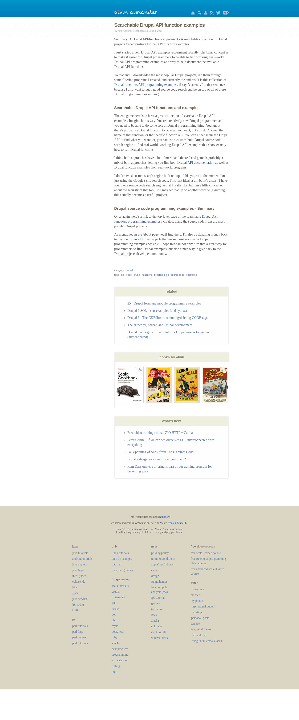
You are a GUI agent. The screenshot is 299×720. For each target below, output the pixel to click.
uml (114, 671)
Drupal (145, 239)
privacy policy (160, 553)
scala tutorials (120, 585)
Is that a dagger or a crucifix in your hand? (156, 459)
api (122, 274)
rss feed (195, 595)
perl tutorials (80, 626)
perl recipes (79, 637)
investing (196, 612)
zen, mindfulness (201, 629)
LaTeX (154, 614)
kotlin (75, 610)
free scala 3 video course (206, 553)
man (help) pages (122, 570)
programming (161, 274)
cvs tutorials (158, 632)
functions (147, 274)
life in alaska (198, 635)
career (155, 570)
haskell (116, 608)
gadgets (156, 603)
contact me (197, 589)
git (113, 603)
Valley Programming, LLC (174, 523)
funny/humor (159, 581)
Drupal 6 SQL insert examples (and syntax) (157, 311)
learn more (164, 516)
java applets (79, 564)
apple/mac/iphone (162, 564)
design (155, 575)
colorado (156, 626)
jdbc (75, 587)
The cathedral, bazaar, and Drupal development (159, 325)
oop (114, 614)
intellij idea (79, 575)
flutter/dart (118, 597)
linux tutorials (120, 553)
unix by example (122, 558)
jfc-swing (78, 604)
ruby (114, 637)
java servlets (80, 598)
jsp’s (75, 593)
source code (177, 274)
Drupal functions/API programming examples (145, 85)
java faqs (77, 570)
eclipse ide (78, 581)
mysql (115, 626)
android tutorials (82, 558)
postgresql (118, 631)
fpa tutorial (158, 597)
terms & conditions (163, 558)
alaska (155, 620)
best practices (120, 648)
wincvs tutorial (160, 637)
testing (116, 666)
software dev (119, 660)
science (195, 623)
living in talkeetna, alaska (206, 640)
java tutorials (80, 553)
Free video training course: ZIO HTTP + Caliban (161, 433)
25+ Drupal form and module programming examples (164, 303)
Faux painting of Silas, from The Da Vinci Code (160, 452)
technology (158, 609)
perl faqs (77, 631)
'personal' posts (200, 618)
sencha (116, 643)
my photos (197, 600)
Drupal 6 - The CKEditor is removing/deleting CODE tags (167, 318)
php (114, 620)
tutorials (117, 564)
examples (191, 274)
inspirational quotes (203, 606)
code (129, 274)
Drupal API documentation (195, 162)
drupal (129, 270)
